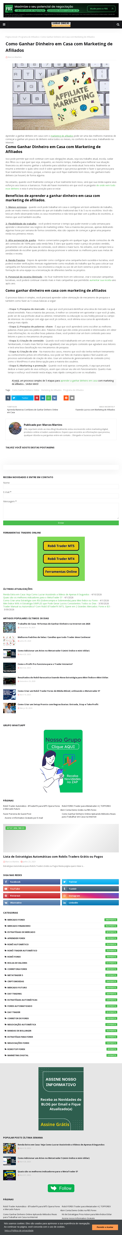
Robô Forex (62, 956)
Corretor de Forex (62, 1018)
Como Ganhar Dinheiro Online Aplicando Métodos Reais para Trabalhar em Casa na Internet (89, 815)
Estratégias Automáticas (62, 999)
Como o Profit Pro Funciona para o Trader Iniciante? (45, 664)
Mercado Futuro (62, 987)
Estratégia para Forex (62, 1036)
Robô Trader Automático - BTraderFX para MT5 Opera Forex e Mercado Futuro (31, 807)
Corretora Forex (62, 969)
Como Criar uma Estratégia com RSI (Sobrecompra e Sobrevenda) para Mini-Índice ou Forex (50, 600)
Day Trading (62, 993)
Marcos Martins (15, 57)
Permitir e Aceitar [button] (105, 1227)
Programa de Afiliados (29, 37)
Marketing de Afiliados (51, 390)
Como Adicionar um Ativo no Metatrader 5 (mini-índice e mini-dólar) (53, 650)
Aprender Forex (62, 938)
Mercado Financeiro (62, 925)
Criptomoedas (62, 981)
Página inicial (11, 37)
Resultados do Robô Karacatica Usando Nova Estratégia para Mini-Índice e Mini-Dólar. (63, 677)
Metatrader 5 (62, 975)
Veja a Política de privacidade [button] (19, 1230)
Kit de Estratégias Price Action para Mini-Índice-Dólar (87, 1214)
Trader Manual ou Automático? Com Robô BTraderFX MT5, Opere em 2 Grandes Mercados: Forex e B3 (56, 606)
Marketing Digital (62, 1055)
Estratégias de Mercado (62, 932)
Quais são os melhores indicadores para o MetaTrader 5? (32, 597)
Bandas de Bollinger (62, 1030)
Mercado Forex (62, 919)
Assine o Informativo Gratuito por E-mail (24, 817)
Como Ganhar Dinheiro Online (25, 390)
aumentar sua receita (100, 280)
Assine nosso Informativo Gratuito (78, 1218)
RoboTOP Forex (62, 1049)
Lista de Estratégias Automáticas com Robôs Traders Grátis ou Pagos (53, 856)
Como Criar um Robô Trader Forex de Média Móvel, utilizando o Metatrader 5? (59, 690)
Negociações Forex (62, 1043)
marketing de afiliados (62, 135)
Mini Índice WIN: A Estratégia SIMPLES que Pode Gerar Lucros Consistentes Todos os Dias (49, 603)
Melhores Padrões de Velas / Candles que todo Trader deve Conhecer (54, 637)
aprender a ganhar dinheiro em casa (78, 380)
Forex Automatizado (62, 1006)
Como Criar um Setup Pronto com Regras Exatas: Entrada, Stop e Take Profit (58, 704)
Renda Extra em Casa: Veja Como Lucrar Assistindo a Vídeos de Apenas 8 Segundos (46, 594)
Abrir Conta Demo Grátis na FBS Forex (78, 809)
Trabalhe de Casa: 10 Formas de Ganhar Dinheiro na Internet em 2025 (54, 623)
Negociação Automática (62, 1024)
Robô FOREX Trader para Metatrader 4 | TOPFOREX (86, 806)
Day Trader (62, 1012)
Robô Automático (62, 944)
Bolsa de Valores (62, 962)
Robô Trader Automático (62, 950)
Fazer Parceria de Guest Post (17, 813)
